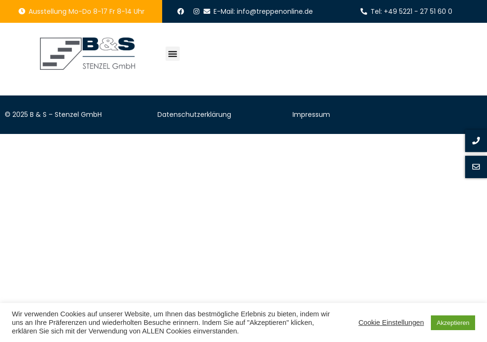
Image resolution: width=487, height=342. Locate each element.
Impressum (311, 114)
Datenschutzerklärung (194, 114)
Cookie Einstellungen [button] (391, 322)
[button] (173, 54)
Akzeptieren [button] (453, 322)
